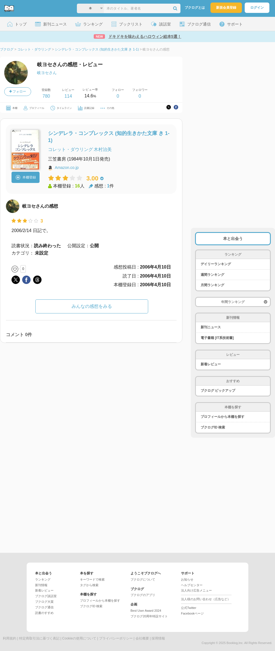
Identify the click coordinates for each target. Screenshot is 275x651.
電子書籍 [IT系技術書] (217, 338)
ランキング (43, 579)
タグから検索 (89, 585)
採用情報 (158, 638)
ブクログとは (195, 8)
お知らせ (187, 579)
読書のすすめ (44, 613)
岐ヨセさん (47, 72)
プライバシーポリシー (116, 638)
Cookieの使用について (79, 638)
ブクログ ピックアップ (218, 391)
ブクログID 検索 (213, 427)
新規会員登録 (226, 8)
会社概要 (142, 638)
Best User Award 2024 (145, 610)
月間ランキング (212, 285)
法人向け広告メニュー (196, 590)
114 (68, 96)
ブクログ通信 (44, 607)
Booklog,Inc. (235, 643)
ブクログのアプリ (142, 595)
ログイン (257, 8)
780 (46, 96)
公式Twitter (188, 607)
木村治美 (103, 149)
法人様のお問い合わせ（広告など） (205, 599)
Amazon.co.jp (67, 167)
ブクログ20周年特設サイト (149, 616)
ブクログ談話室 (46, 596)
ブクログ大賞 (44, 601)
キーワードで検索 (92, 579)
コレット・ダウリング (70, 149)
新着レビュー (211, 364)
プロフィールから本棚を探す (222, 417)
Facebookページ (192, 613)
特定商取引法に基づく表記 (39, 638)
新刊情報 (41, 585)
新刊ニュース (211, 327)
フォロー (17, 91)
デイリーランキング (216, 264)
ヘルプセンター (192, 585)
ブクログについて (142, 579)
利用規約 (9, 638)
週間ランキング (212, 275)
